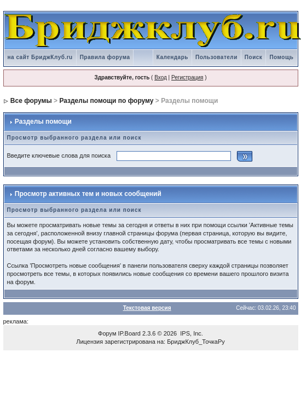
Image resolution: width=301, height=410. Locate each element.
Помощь (281, 57)
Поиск (254, 57)
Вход (160, 77)
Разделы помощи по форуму (106, 101)
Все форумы (31, 101)
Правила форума (105, 57)
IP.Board (129, 333)
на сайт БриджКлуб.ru (40, 57)
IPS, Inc (190, 333)
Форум (107, 333)
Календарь (172, 57)
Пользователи (216, 57)
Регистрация (187, 77)
